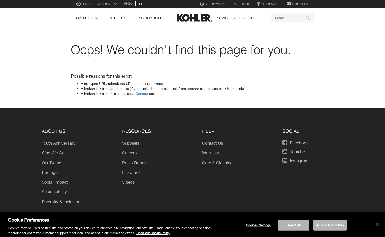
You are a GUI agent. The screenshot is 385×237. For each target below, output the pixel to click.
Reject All (293, 227)
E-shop (241, 3)
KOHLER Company (96, 4)
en (141, 4)
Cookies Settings (258, 227)
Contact (142, 93)
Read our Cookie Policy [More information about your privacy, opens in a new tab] (153, 235)
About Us (244, 18)
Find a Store (267, 3)
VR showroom (212, 3)
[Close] (377, 226)
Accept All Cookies (330, 227)
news (222, 18)
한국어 (128, 4)
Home (232, 88)
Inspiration (149, 18)
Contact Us (297, 3)
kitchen (118, 18)
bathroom (87, 18)
